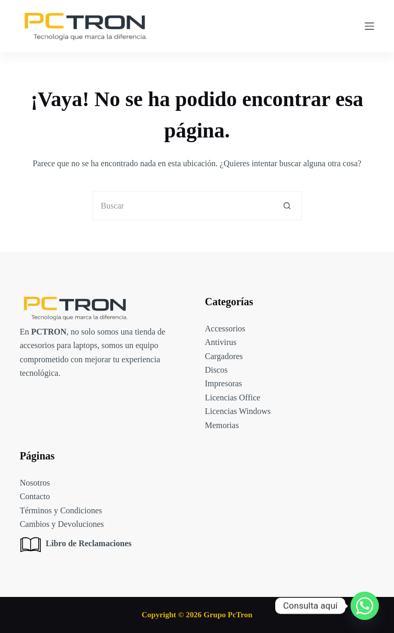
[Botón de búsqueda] (287, 205)
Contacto (35, 496)
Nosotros (35, 482)
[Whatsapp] (365, 606)
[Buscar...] (183, 205)
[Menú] (369, 26)
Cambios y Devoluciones (62, 524)
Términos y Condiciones (61, 510)
